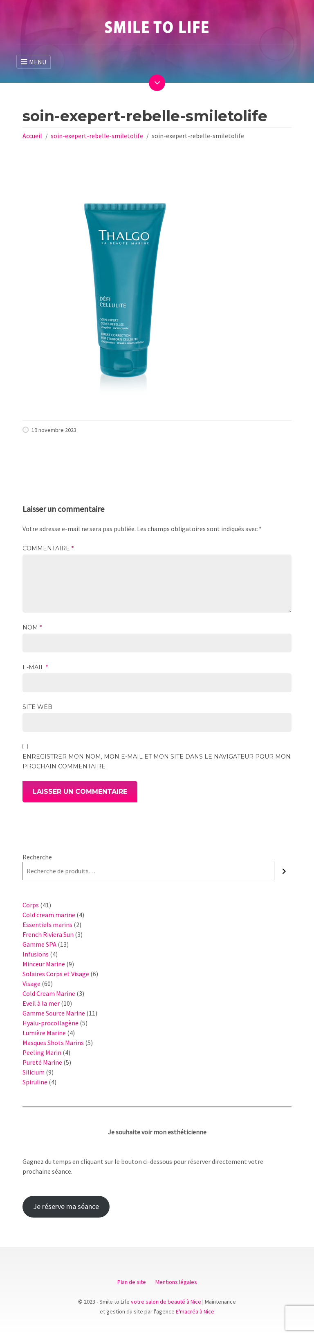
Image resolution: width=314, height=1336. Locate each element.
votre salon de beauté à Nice (166, 1301)
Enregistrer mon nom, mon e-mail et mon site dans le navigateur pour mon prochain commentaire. (156, 761)
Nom (32, 627)
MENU (33, 62)
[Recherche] (284, 871)
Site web (37, 707)
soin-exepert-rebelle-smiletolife (97, 136)
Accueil (32, 136)
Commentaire (48, 548)
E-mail (35, 667)
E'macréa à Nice (195, 1311)
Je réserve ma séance (66, 1206)
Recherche (37, 857)
